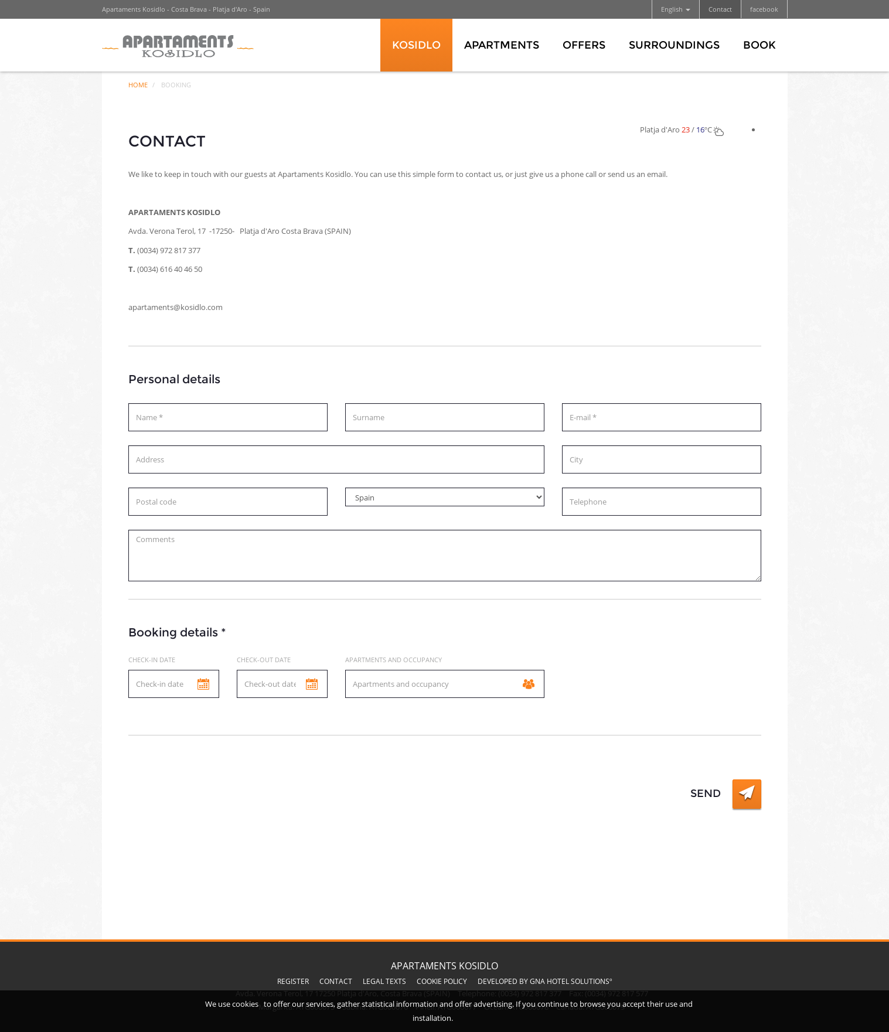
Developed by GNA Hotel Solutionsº (545, 981)
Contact (720, 9)
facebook (764, 9)
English (675, 9)
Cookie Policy (442, 981)
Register (293, 981)
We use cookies (231, 1004)
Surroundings (674, 45)
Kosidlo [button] (416, 45)
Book (759, 45)
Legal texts (384, 981)
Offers (584, 45)
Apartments (501, 45)
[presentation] (217, 802)
